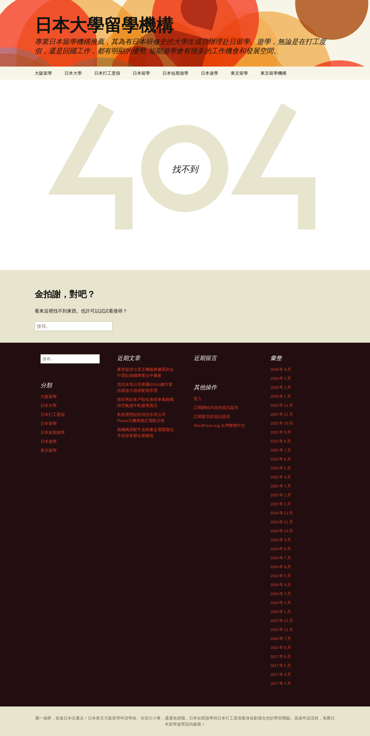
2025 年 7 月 (280, 450)
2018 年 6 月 (280, 647)
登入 (198, 398)
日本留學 (141, 73)
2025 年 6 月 (280, 459)
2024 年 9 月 (280, 539)
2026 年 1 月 (280, 396)
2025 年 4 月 (280, 477)
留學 (116, 718)
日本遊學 (209, 73)
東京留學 (239, 73)
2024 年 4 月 (280, 584)
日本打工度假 (107, 73)
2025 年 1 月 (280, 503)
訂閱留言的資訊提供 (212, 416)
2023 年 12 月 (281, 620)
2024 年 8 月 (280, 548)
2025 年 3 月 (280, 486)
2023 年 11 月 (281, 629)
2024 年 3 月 (280, 593)
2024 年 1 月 (280, 611)
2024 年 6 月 (280, 566)
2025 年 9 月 (280, 432)
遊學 (181, 724)
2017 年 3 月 (280, 683)
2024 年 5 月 (280, 575)
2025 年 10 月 (281, 423)
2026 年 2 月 (280, 387)
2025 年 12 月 (281, 405)
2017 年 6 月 (280, 656)
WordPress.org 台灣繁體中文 (219, 425)
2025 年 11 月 (281, 414)
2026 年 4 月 (280, 369)
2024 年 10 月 (281, 530)
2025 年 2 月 (280, 495)
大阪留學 (43, 73)
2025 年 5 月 (280, 468)
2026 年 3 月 (280, 378)
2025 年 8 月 (280, 441)
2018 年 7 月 (280, 638)
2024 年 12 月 (281, 512)
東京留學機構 (273, 73)
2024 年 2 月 (280, 602)
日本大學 (73, 73)
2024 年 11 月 (281, 521)
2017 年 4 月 (280, 674)
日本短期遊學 (175, 73)
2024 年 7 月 (280, 557)
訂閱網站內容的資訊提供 (216, 407)
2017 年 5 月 (280, 665)
